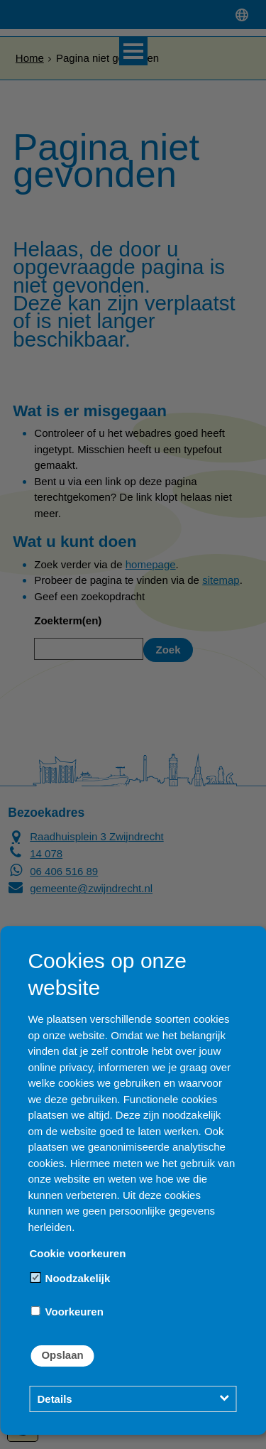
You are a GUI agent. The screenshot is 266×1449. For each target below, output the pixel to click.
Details (54, 1399)
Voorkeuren (67, 1312)
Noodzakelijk (70, 1278)
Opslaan (62, 1355)
